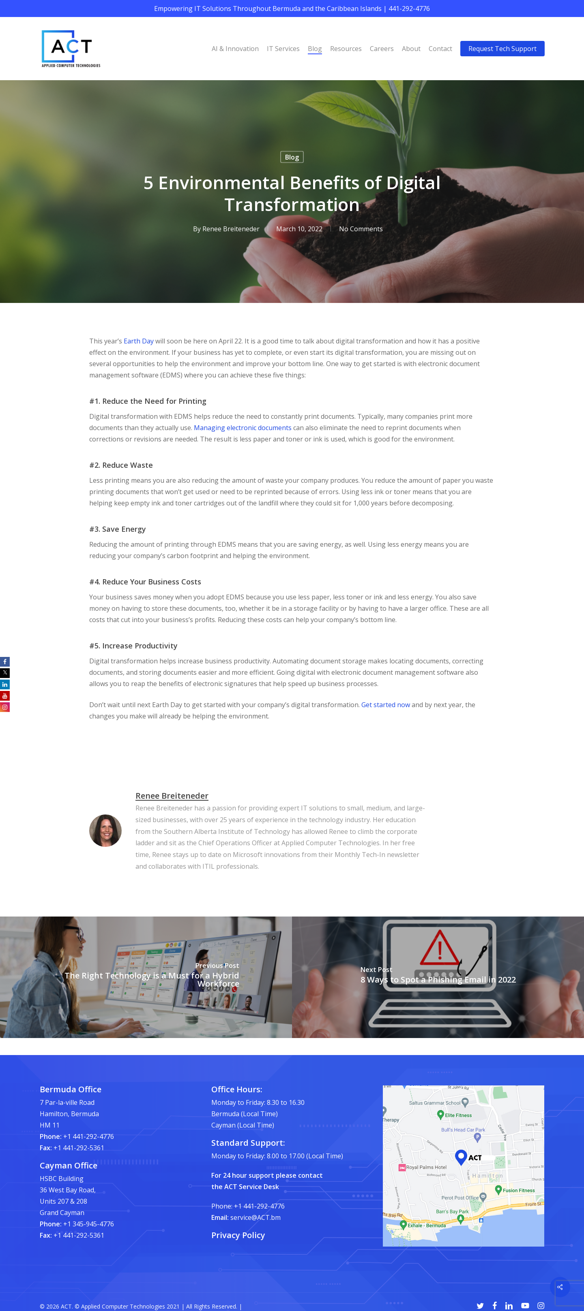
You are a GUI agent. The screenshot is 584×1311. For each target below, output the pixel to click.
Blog (292, 157)
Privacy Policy (238, 1235)
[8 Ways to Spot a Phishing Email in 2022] (438, 977)
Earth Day (139, 341)
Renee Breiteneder (231, 228)
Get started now (385, 704)
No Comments (361, 228)
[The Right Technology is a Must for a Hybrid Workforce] (146, 977)
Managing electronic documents (243, 427)
